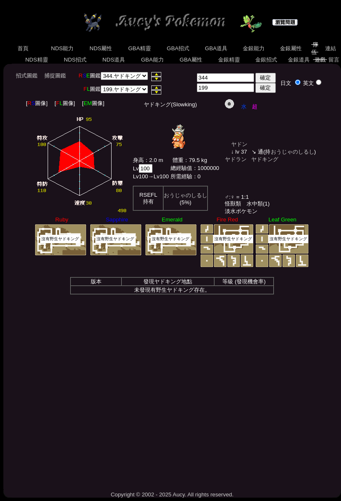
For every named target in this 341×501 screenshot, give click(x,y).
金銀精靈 (228, 60)
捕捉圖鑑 (55, 75)
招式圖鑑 (27, 75)
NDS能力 (62, 48)
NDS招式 (75, 60)
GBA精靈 (140, 48)
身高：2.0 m (148, 160)
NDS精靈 (37, 60)
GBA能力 (152, 60)
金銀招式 (266, 60)
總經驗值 (181, 168)
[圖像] (37, 103)
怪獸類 (233, 203)
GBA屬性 (191, 60)
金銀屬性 (290, 48)
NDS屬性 (101, 48)
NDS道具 (114, 60)
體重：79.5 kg (190, 160)
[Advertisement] (172, 414)
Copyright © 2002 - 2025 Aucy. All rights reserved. (172, 494)
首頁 (23, 48)
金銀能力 (253, 48)
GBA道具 (216, 48)
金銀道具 (298, 60)
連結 (330, 48)
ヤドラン (236, 159)
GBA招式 (178, 48)
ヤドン (239, 144)
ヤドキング (264, 159)
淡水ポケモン (241, 211)
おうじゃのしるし (185, 195)
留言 (334, 60)
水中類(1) (258, 203)
